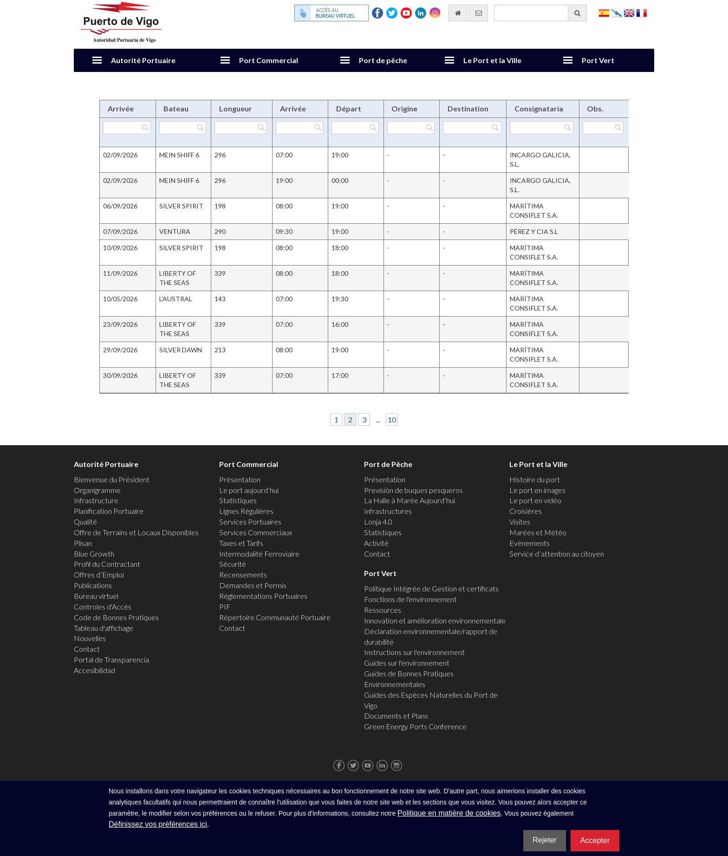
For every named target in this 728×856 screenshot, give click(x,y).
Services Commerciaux (255, 532)
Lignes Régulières (246, 510)
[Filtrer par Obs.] (603, 127)
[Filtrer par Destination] (472, 127)
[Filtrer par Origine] (411, 127)
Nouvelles (90, 638)
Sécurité (232, 563)
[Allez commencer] (458, 13)
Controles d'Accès (102, 606)
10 (392, 419)
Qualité (85, 521)
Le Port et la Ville (492, 60)
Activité (376, 542)
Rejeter (545, 840)
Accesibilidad (94, 670)
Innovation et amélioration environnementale (435, 620)
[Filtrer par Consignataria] (541, 127)
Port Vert (598, 60)
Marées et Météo (537, 532)
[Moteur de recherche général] (540, 13)
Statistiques (238, 500)
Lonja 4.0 (378, 521)
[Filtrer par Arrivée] (127, 127)
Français (641, 12)
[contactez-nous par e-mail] (478, 13)
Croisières (525, 510)
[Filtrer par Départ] (355, 127)
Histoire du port (534, 479)
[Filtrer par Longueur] (240, 127)
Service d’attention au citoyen (556, 553)
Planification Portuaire (108, 510)
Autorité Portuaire (143, 60)
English (629, 12)
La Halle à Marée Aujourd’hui (409, 500)
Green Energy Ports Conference (415, 726)
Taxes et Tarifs (241, 542)
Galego (616, 12)
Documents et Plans (396, 715)
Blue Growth (94, 553)
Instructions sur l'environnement (414, 652)
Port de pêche (383, 60)
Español (604, 12)
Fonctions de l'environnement (410, 599)
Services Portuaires (250, 521)
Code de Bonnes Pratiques (116, 617)
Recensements (243, 574)
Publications (93, 585)
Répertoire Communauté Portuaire (275, 617)
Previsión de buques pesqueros (413, 490)
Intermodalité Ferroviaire (259, 553)
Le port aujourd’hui (249, 490)
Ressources (382, 609)
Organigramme (97, 490)
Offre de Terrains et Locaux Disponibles (136, 532)
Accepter (595, 840)
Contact (87, 648)
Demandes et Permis (252, 585)
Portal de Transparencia (111, 659)
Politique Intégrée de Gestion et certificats (431, 588)
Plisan (83, 542)
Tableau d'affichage (103, 627)
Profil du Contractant (107, 563)
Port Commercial (268, 60)
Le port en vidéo (535, 500)
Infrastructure (96, 500)
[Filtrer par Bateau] (182, 127)
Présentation (239, 479)
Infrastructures (388, 510)
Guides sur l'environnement (406, 662)
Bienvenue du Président (112, 479)
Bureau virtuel (96, 595)
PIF (225, 606)
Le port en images (537, 490)
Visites (519, 521)
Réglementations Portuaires (263, 595)
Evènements (529, 542)
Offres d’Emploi (99, 574)
